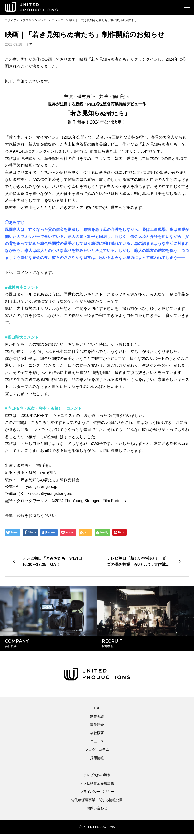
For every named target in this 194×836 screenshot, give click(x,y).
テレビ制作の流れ (97, 776)
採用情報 (97, 759)
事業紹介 (97, 726)
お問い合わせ (97, 810)
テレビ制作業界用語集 (97, 785)
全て (29, 44)
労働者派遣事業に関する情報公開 (97, 801)
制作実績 (97, 718)
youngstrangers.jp (41, 486)
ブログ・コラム (97, 751)
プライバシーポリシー (97, 793)
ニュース (97, 743)
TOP (97, 709)
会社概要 (97, 734)
